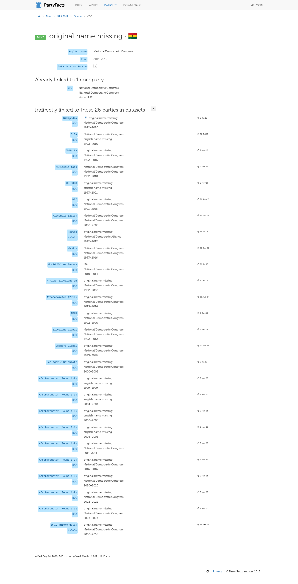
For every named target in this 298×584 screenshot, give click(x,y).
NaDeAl (72, 237)
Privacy (217, 571)
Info (78, 5)
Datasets (110, 5)
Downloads (132, 5)
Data (48, 16)
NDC (69, 88)
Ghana (78, 16)
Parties (93, 5)
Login (257, 5)
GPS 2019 (62, 16)
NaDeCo (72, 530)
